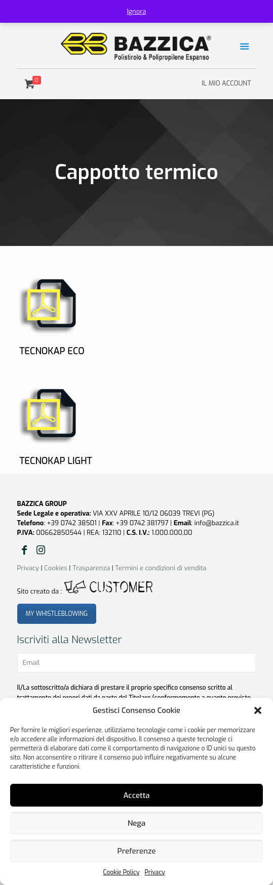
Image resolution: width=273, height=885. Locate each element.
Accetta (136, 795)
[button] (258, 710)
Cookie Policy (121, 872)
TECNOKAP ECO (51, 351)
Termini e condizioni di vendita (160, 568)
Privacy (154, 872)
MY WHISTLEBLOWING (57, 614)
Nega (136, 823)
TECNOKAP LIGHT (55, 461)
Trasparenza (91, 568)
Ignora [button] (136, 11)
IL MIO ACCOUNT (226, 83)
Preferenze (137, 851)
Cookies (55, 568)
